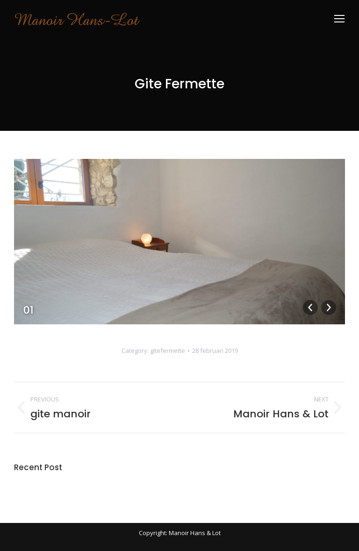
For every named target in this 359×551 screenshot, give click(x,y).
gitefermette (167, 350)
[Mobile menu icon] (339, 18)
